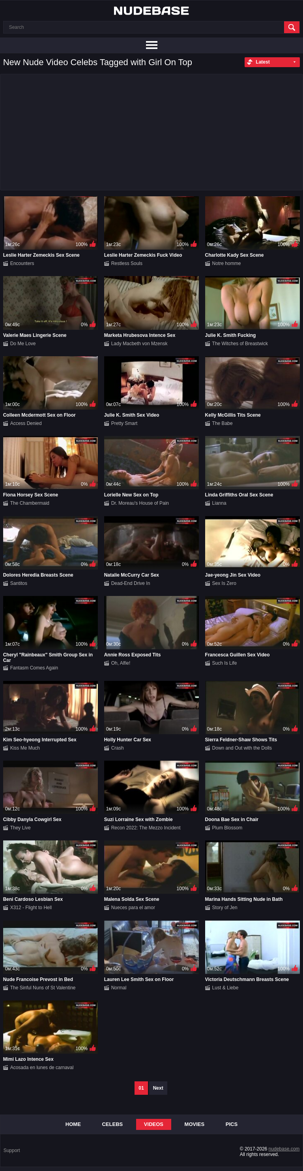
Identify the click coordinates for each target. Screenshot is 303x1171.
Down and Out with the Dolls (242, 748)
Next (158, 1088)
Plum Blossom (227, 828)
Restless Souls (126, 263)
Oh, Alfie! (121, 663)
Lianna (219, 503)
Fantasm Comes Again (34, 668)
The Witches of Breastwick (240, 343)
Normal (119, 988)
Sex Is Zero (224, 583)
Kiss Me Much (25, 748)
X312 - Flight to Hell (31, 907)
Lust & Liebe (225, 988)
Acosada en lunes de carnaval (42, 1067)
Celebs (112, 1124)
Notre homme (226, 263)
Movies (195, 1124)
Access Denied (26, 423)
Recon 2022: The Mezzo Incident (146, 828)
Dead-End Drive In (130, 583)
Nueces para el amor (133, 907)
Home (73, 1124)
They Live (20, 828)
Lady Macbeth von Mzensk (139, 343)
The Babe (222, 423)
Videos (153, 1124)
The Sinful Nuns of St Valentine (43, 988)
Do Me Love (23, 343)
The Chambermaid (29, 503)
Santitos (18, 583)
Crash (117, 748)
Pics (232, 1124)
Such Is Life (224, 663)
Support (12, 1150)
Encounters (22, 263)
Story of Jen (225, 907)
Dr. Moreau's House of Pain (140, 503)
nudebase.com (284, 1149)
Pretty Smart (124, 423)
